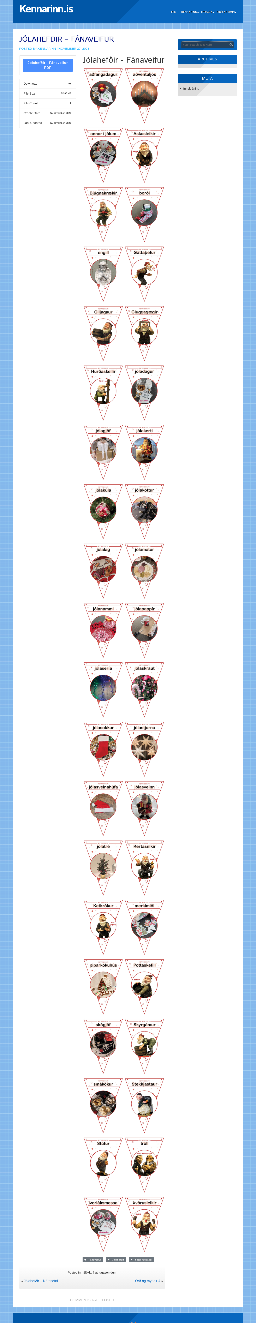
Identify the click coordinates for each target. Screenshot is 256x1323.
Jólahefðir (116, 1260)
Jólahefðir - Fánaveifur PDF (48, 65)
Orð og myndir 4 (147, 1281)
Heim (173, 12)
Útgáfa (207, 12)
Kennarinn (189, 12)
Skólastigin (226, 12)
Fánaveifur (92, 1260)
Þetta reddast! (141, 1260)
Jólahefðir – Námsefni (41, 1281)
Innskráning (191, 88)
